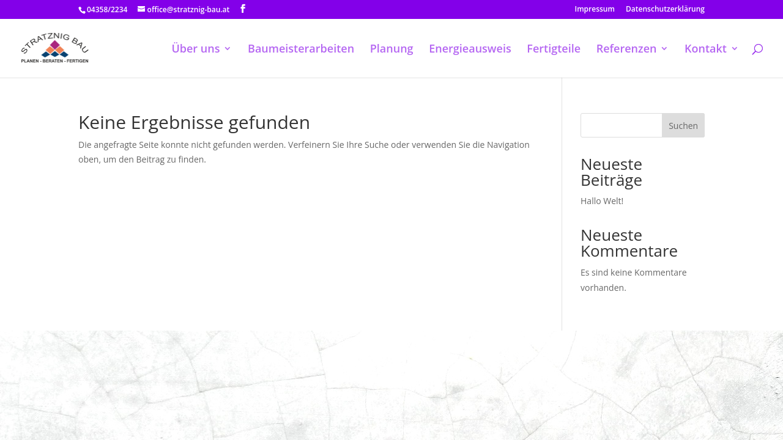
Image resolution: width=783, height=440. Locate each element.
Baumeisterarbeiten (301, 50)
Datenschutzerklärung (665, 10)
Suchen (683, 125)
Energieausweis (470, 50)
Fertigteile (554, 50)
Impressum (595, 10)
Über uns (195, 50)
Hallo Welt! (602, 201)
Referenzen (626, 50)
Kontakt (706, 50)
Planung (392, 50)
